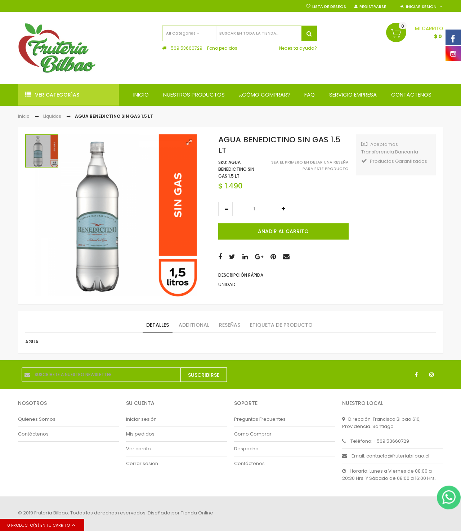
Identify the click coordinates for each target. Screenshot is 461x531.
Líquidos (52, 116)
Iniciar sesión (141, 419)
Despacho (246, 448)
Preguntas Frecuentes (260, 419)
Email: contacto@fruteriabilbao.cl (385, 455)
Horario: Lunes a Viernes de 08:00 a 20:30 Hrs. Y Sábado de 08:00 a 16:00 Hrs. (389, 475)
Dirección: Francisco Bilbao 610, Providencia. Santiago (381, 423)
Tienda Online (197, 512)
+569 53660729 (184, 48)
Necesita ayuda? (298, 48)
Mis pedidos (140, 433)
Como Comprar (253, 433)
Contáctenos (33, 433)
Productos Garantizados (394, 161)
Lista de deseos (329, 6)
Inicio (24, 116)
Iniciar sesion (421, 6)
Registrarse (372, 6)
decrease (225, 209)
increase (283, 209)
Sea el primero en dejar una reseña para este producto (310, 165)
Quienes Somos (36, 419)
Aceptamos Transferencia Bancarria (389, 148)
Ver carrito (138, 448)
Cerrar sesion (142, 463)
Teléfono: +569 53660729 (375, 441)
